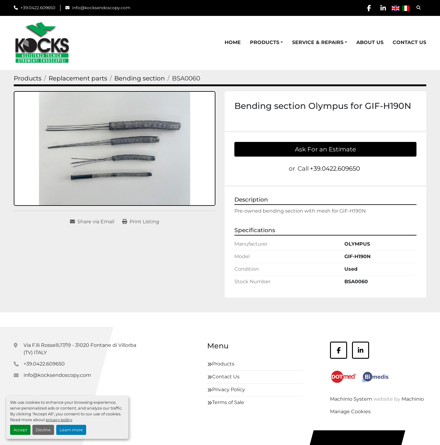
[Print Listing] (140, 222)
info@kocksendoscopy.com (101, 7)
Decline (43, 430)
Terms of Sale (228, 402)
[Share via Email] (92, 222)
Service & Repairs (317, 42)
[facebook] (367, 8)
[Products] (28, 78)
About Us (369, 42)
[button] (266, 42)
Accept (20, 430)
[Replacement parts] (78, 78)
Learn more (71, 430)
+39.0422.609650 (37, 7)
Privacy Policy (228, 389)
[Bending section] (139, 78)
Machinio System (351, 399)
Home (233, 42)
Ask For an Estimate (325, 149)
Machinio (413, 399)
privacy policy (59, 419)
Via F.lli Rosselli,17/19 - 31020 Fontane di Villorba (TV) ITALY (80, 348)
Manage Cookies (350, 411)
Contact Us (409, 42)
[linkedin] (382, 8)
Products (264, 42)
